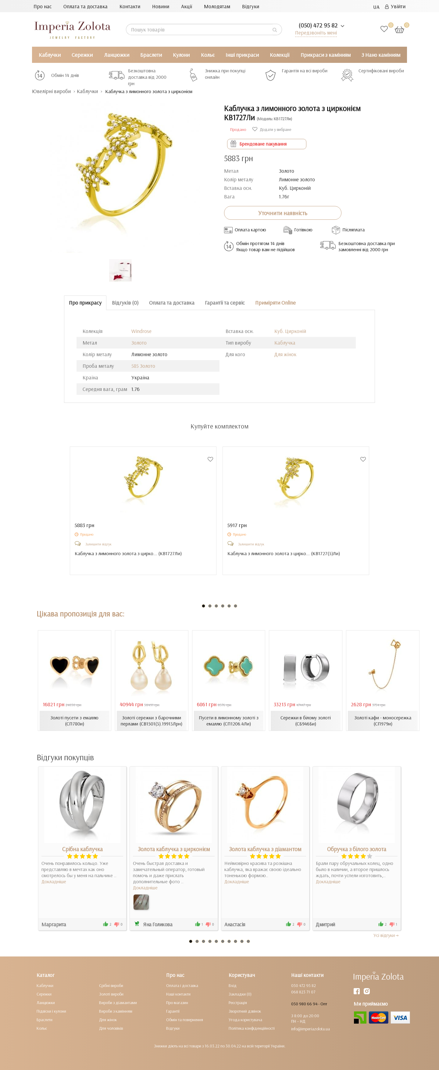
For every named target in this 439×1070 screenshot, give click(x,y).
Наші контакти (178, 994)
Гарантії (173, 1011)
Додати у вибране (271, 129)
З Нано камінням (381, 54)
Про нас (43, 6)
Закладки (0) (240, 994)
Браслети (151, 54)
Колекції (279, 54)
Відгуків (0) (125, 302)
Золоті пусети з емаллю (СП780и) (74, 720)
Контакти (130, 6)
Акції (186, 6)
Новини (160, 6)
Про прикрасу (85, 302)
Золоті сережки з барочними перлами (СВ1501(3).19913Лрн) (151, 720)
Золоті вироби (111, 994)
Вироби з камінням (115, 1011)
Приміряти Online (275, 302)
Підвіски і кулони (51, 1011)
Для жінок (285, 354)
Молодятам (217, 6)
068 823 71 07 (303, 992)
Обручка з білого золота (356, 849)
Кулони (181, 54)
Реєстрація (238, 1002)
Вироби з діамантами (118, 1002)
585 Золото (143, 366)
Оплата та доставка (85, 6)
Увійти (395, 6)
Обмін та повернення (184, 1019)
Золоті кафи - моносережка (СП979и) (382, 720)
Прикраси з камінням (326, 54)
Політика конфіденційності (252, 1028)
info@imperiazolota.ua (310, 1029)
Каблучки (50, 54)
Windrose (141, 331)
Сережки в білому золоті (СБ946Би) (305, 720)
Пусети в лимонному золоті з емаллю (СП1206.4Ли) (229, 720)
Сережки (82, 54)
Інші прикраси (242, 54)
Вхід (233, 985)
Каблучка (284, 342)
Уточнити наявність (282, 213)
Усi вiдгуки (386, 935)
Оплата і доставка (182, 985)
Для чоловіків (111, 1028)
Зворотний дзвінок (245, 1011)
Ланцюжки (116, 54)
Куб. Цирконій (290, 331)
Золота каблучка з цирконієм (174, 849)
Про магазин (177, 1002)
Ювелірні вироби (51, 91)
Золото (139, 342)
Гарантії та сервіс (225, 302)
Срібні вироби (111, 985)
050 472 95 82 (303, 985)
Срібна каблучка (82, 849)
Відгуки (250, 6)
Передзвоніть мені (316, 32)
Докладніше (53, 881)
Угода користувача (245, 1019)
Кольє (208, 54)
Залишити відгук (98, 544)
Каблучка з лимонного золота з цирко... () (128, 553)
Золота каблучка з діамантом (265, 849)
